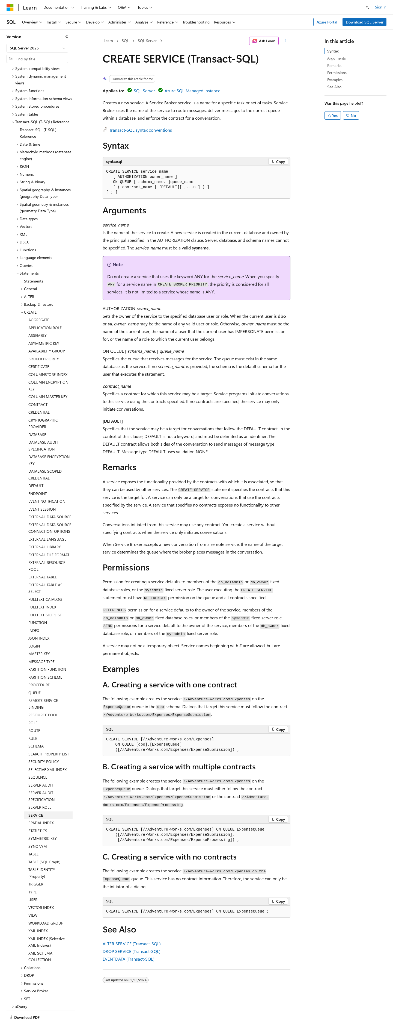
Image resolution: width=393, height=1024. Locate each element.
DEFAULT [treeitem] (35, 466)
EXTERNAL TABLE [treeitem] (42, 558)
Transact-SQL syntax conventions (140, 130)
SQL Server (147, 40)
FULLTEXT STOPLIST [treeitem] (45, 596)
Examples (335, 79)
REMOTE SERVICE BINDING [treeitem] (43, 685)
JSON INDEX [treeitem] (38, 619)
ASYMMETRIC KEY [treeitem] (43, 324)
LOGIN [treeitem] (34, 627)
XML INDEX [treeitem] (38, 911)
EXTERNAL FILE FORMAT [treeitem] (48, 536)
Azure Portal (327, 22)
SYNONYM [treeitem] (37, 827)
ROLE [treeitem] (32, 704)
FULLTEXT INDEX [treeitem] (42, 588)
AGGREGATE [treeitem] (38, 301)
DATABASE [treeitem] (37, 415)
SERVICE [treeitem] (35, 796)
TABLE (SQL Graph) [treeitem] (44, 843)
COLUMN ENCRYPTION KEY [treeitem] (48, 367)
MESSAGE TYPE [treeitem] (41, 642)
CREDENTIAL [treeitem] (39, 393)
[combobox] (37, 48)
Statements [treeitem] (33, 262)
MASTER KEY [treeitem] (39, 634)
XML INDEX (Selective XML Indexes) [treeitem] (46, 923)
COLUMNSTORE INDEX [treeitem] (47, 355)
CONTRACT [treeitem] (37, 385)
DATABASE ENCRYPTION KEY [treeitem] (49, 441)
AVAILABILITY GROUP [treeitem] (46, 332)
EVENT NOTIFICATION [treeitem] (46, 482)
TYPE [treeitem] (32, 873)
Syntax (333, 51)
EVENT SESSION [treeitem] (42, 490)
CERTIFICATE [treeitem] (38, 347)
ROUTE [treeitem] (34, 711)
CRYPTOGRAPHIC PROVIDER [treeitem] (43, 405)
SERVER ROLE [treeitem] (39, 788)
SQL (125, 40)
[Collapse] (67, 37)
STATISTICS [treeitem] (37, 811)
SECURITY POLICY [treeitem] (43, 742)
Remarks (334, 65)
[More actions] (285, 41)
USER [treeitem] (32, 880)
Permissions (337, 72)
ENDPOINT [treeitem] (37, 474)
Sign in (380, 7)
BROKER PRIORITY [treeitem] (43, 340)
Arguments (336, 58)
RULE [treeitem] (32, 719)
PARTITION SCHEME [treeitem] (45, 658)
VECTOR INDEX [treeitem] (41, 888)
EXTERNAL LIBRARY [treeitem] (44, 528)
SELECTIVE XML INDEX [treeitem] (47, 750)
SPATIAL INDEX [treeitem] (41, 804)
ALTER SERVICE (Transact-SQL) (132, 943)
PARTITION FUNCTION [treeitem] (47, 650)
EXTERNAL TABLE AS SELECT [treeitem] (45, 569)
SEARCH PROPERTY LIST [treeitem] (48, 735)
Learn (108, 40)
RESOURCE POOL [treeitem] (43, 696)
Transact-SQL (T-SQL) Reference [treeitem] (38, 114)
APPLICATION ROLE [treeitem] (45, 308)
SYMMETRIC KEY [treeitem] (42, 819)
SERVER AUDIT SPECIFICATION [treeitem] (41, 777)
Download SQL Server (364, 22)
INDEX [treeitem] (33, 611)
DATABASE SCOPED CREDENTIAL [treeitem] (45, 456)
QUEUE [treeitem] (34, 673)
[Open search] (367, 7)
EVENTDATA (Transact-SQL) (128, 959)
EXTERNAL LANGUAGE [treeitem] (47, 520)
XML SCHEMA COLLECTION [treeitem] (40, 938)
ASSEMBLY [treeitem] (37, 316)
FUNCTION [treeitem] (37, 603)
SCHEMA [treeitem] (36, 727)
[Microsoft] (10, 7)
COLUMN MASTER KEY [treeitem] (47, 377)
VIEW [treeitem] (32, 896)
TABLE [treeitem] (33, 835)
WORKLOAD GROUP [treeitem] (45, 904)
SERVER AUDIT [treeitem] (40, 766)
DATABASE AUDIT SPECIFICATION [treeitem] (43, 427)
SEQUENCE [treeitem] (37, 758)
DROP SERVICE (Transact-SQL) (131, 951)
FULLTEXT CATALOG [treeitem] (45, 580)
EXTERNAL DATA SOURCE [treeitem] (49, 498)
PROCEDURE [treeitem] (39, 666)
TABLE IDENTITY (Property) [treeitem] (41, 854)
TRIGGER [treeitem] (35, 865)
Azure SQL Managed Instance (192, 90)
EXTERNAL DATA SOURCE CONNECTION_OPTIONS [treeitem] (49, 509)
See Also (334, 86)
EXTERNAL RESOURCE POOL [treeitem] (46, 547)
